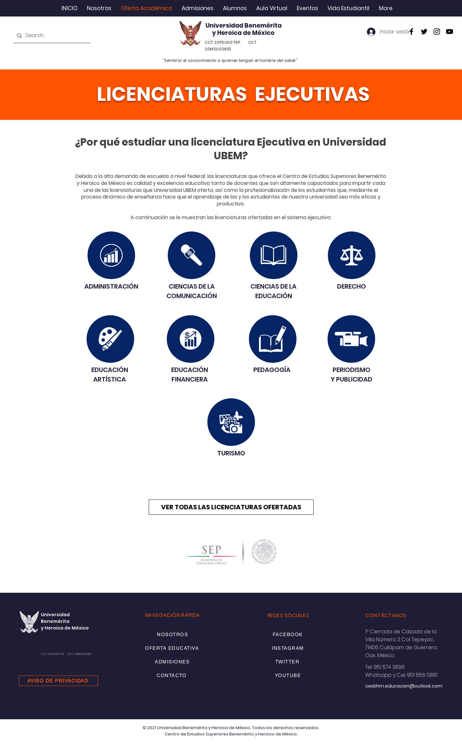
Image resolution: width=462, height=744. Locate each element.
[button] (99, 8)
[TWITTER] (288, 661)
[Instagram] (437, 31)
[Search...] (51, 36)
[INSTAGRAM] (288, 648)
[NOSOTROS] (173, 634)
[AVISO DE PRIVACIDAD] (58, 680)
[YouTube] (449, 31)
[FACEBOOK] (288, 634)
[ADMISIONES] (172, 661)
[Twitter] (424, 31)
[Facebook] (411, 31)
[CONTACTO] (172, 675)
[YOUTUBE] (288, 675)
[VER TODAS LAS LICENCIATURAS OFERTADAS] (231, 507)
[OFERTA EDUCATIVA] (172, 648)
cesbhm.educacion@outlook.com (403, 686)
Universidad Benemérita (243, 25)
